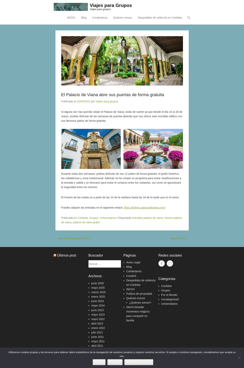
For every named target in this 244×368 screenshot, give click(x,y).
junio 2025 (97, 283)
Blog (84, 17)
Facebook (161, 263)
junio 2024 (97, 301)
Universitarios (108, 217)
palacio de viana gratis (86, 222)
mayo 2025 (98, 287)
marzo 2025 (98, 292)
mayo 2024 (98, 305)
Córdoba (82, 217)
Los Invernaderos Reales (72, 238)
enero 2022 (98, 327)
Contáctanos (100, 17)
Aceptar (99, 362)
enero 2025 (98, 296)
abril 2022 (97, 323)
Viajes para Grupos (111, 5)
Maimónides (180, 238)
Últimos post (66, 255)
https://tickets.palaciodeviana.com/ (144, 207)
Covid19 (131, 275)
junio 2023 (97, 310)
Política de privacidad (139, 293)
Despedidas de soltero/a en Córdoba (160, 17)
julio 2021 (97, 332)
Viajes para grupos (107, 101)
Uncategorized (170, 299)
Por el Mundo (169, 294)
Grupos (93, 217)
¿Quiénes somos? (140, 302)
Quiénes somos (122, 17)
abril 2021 (97, 345)
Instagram (170, 263)
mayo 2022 (98, 319)
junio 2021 (97, 336)
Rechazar (115, 362)
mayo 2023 (98, 314)
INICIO (71, 17)
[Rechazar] (239, 358)
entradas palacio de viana (147, 217)
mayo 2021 (98, 341)
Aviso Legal (133, 262)
